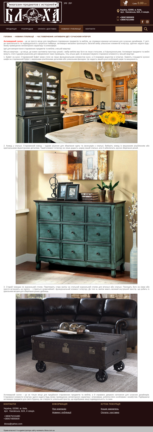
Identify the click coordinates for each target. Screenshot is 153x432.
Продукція (11, 29)
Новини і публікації (71, 29)
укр (65, 3)
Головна (8, 37)
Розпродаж (27, 29)
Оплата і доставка (47, 29)
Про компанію (59, 409)
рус (70, 3)
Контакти (90, 29)
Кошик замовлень (110, 409)
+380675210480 (127, 20)
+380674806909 (127, 17)
